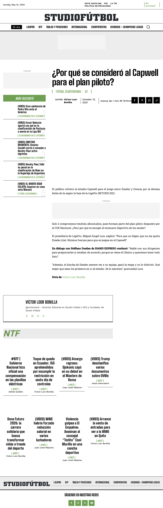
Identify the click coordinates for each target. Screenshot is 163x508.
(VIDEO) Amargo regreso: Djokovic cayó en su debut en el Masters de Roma (72, 369)
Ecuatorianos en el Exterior (31, 116)
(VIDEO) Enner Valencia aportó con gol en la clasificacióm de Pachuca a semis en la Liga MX (31, 127)
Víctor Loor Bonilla (70, 101)
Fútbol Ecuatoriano (27, 194)
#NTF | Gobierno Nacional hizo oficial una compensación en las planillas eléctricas (16, 371)
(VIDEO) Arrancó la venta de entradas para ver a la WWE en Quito (100, 427)
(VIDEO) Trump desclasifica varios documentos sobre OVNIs (100, 367)
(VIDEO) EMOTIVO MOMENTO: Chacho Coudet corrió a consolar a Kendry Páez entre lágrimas (32, 148)
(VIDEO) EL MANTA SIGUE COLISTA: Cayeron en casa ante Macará (31, 186)
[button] (148, 27)
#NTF (15, 389)
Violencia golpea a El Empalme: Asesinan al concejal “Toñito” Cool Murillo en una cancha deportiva (72, 436)
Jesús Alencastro (100, 383)
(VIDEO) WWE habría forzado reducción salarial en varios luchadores (44, 429)
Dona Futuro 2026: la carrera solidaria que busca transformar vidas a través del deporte (15, 434)
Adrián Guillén (16, 392)
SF (86, 91)
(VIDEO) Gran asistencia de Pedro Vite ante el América (32, 109)
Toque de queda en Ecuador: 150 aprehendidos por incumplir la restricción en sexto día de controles (44, 371)
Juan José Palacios (72, 387)
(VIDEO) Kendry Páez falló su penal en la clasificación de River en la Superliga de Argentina (31, 169)
